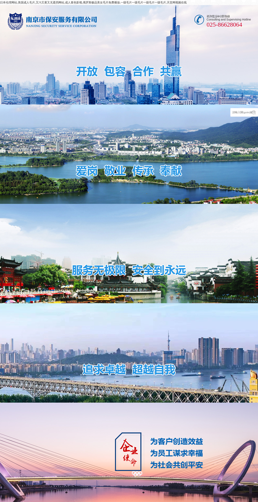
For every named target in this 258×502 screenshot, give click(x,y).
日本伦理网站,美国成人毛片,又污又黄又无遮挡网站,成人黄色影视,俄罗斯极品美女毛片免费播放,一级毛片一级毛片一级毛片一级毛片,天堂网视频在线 (93, 2)
